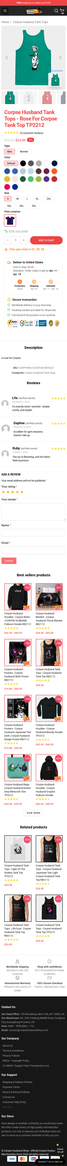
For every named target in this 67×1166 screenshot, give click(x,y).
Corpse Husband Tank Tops (30, 22)
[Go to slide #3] (47, 97)
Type (7, 145)
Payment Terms (11, 1087)
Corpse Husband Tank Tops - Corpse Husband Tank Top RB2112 (48, 673)
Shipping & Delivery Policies (17, 1082)
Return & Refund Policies (16, 1092)
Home (5, 22)
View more (34, 813)
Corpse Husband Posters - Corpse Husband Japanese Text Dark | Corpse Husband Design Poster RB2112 (17, 732)
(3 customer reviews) (31, 133)
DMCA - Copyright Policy (16, 1060)
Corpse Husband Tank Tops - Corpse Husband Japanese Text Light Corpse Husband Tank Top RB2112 (48, 872)
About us (8, 1045)
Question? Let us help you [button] (50, 1161)
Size (6, 193)
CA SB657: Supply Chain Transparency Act (26, 1065)
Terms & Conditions (13, 1050)
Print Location (12, 211)
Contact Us (9, 1097)
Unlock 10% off (60, 1150)
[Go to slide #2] (28, 97)
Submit (9, 560)
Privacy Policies (11, 1055)
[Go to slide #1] (10, 97)
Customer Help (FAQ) (14, 1102)
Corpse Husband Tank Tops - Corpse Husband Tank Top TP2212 (48, 929)
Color (7, 157)
